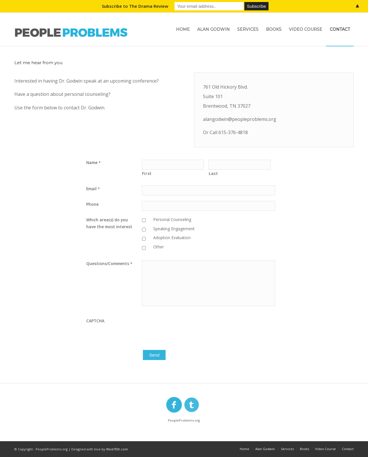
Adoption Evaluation (172, 237)
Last (213, 173)
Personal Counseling (172, 219)
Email (93, 188)
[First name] (173, 165)
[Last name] (239, 165)
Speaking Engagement (174, 228)
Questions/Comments (109, 263)
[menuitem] (182, 29)
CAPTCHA (95, 320)
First (147, 173)
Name (93, 162)
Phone (92, 204)
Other (158, 247)
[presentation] (185, 328)
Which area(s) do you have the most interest (109, 223)
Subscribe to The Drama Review (135, 6)
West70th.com (117, 449)
